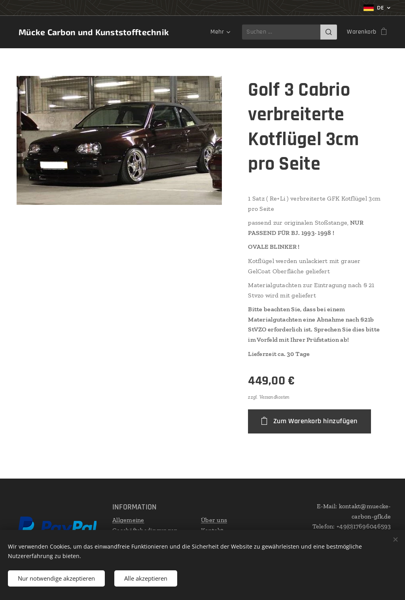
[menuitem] (219, 32)
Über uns (214, 520)
